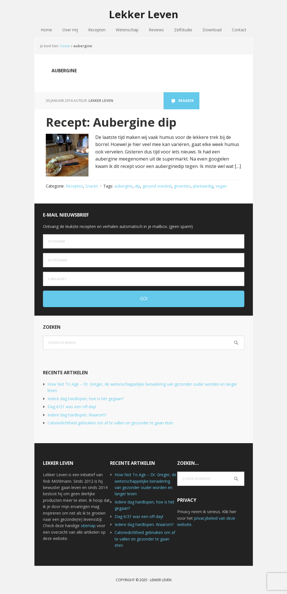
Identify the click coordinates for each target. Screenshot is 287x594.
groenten (182, 186)
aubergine (123, 186)
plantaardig (203, 186)
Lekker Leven (143, 14)
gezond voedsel (157, 186)
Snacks (91, 186)
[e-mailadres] (143, 279)
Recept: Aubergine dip (111, 122)
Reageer (186, 100)
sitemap (88, 525)
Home (65, 46)
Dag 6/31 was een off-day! (72, 406)
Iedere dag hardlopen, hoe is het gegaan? (86, 398)
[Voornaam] (143, 241)
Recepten (74, 186)
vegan (221, 186)
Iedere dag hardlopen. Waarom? (77, 415)
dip (137, 186)
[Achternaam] (143, 260)
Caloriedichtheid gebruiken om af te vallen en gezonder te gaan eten (110, 423)
